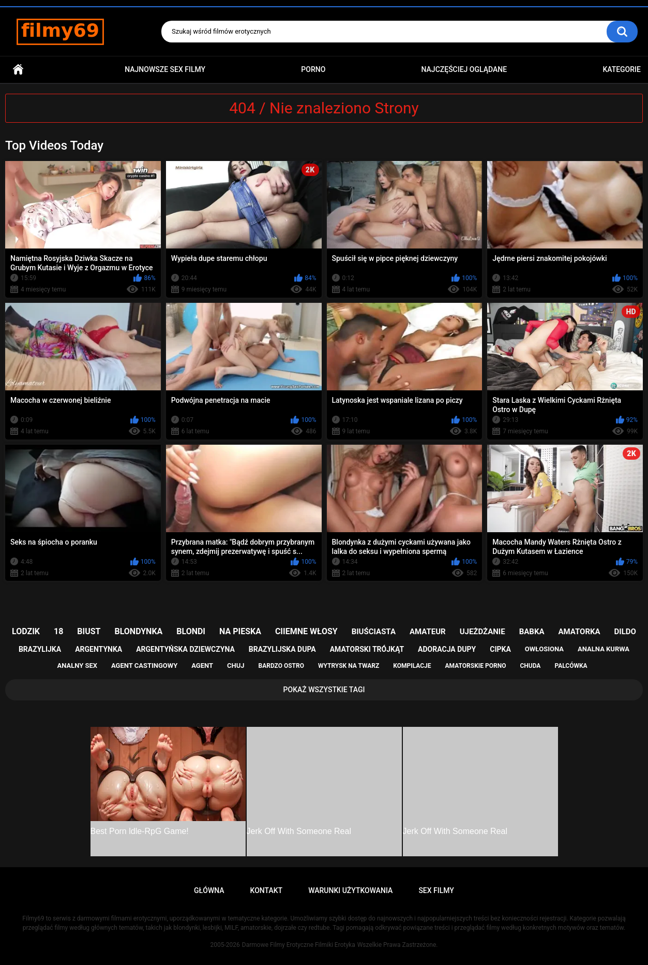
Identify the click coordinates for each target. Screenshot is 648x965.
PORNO (313, 69)
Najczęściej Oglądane (464, 69)
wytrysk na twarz (348, 665)
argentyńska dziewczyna (185, 649)
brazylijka (40, 649)
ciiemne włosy (306, 631)
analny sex (77, 665)
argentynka (98, 649)
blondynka (138, 631)
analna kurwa (603, 649)
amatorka (579, 631)
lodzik (26, 631)
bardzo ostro (281, 665)
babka (532, 631)
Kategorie (621, 69)
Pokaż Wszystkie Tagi (324, 689)
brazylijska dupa (282, 649)
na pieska (240, 631)
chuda (530, 665)
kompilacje (412, 665)
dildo (625, 631)
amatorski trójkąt (367, 649)
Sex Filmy (436, 890)
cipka (500, 649)
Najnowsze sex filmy (165, 69)
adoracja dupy (447, 649)
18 (58, 631)
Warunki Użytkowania (350, 890)
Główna (18, 69)
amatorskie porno (475, 665)
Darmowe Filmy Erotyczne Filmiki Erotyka (298, 944)
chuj (236, 665)
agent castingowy (144, 665)
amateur (428, 631)
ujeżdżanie (482, 631)
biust (88, 631)
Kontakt (266, 890)
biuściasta (374, 631)
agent (202, 665)
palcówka (570, 665)
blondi (190, 631)
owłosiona (544, 649)
